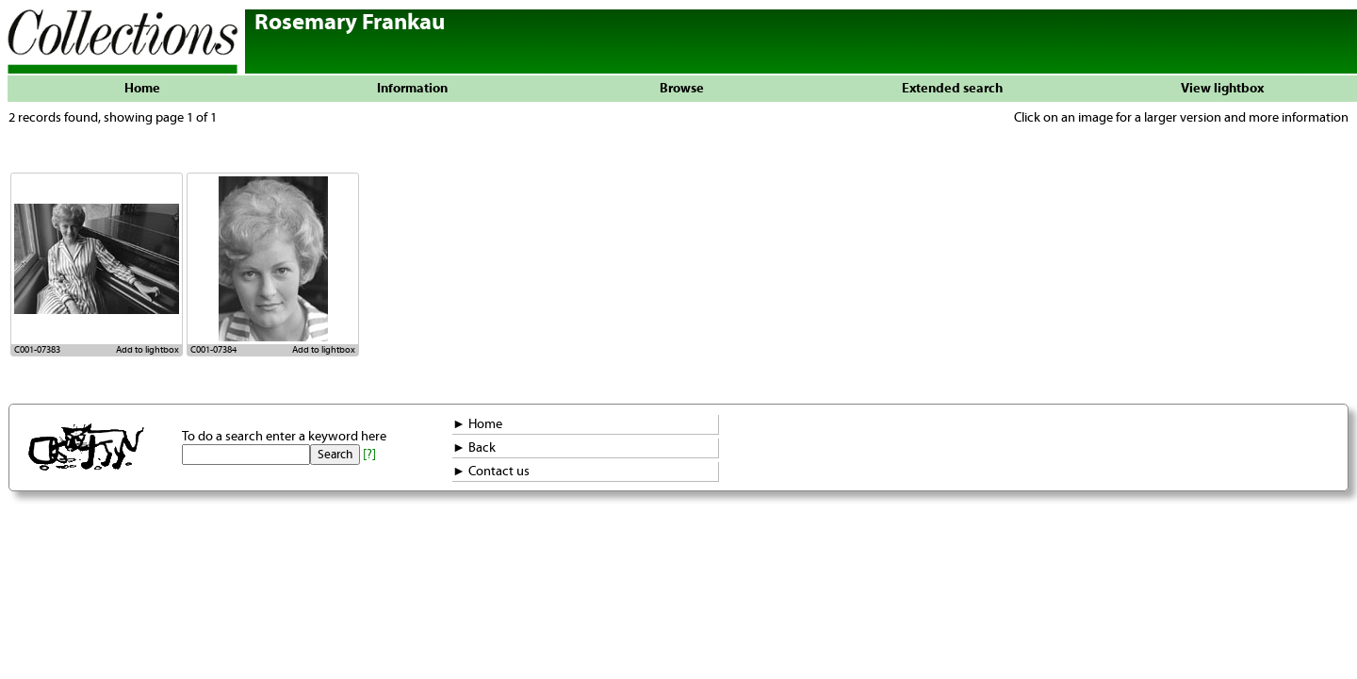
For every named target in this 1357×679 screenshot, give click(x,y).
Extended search (952, 88)
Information (412, 88)
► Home (477, 424)
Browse (682, 88)
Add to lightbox (147, 350)
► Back (474, 447)
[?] (369, 454)
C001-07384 (213, 350)
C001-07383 (37, 350)
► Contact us (491, 471)
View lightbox (1222, 88)
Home (142, 88)
